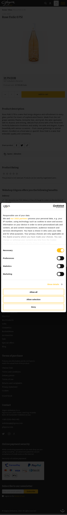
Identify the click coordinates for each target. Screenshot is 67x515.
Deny (33, 307)
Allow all (33, 292)
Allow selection (33, 299)
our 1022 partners (19, 218)
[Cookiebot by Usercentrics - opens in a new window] (53, 206)
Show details (53, 284)
